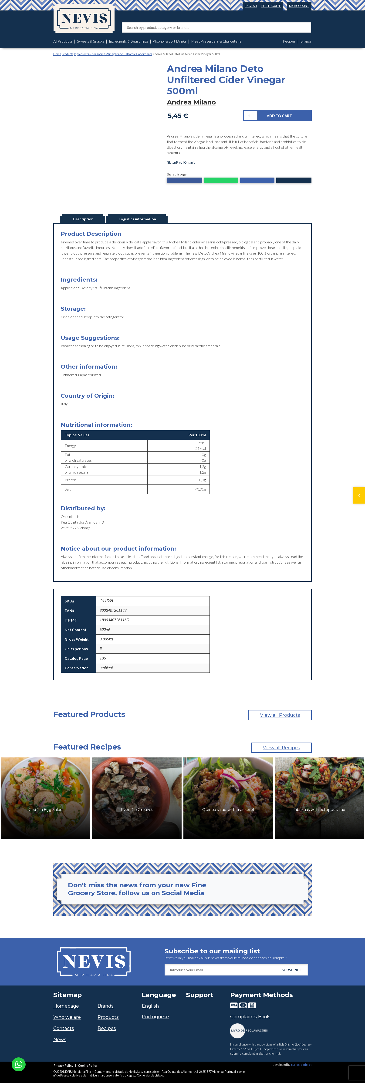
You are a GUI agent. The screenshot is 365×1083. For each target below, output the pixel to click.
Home (57, 54)
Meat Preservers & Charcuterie (216, 41)
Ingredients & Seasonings (128, 41)
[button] (184, 180)
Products (67, 54)
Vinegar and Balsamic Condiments (129, 54)
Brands (306, 41)
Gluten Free (174, 162)
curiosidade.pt (301, 1064)
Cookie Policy (88, 1065)
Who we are (67, 1017)
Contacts (63, 1028)
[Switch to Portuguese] (271, 5)
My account (299, 6)
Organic (189, 162)
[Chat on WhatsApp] (19, 1064)
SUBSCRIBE (292, 970)
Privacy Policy (63, 1065)
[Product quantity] (250, 115)
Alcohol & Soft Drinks (169, 41)
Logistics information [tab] (137, 219)
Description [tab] (83, 219)
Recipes (289, 41)
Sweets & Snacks (90, 41)
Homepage (66, 1006)
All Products (62, 41)
